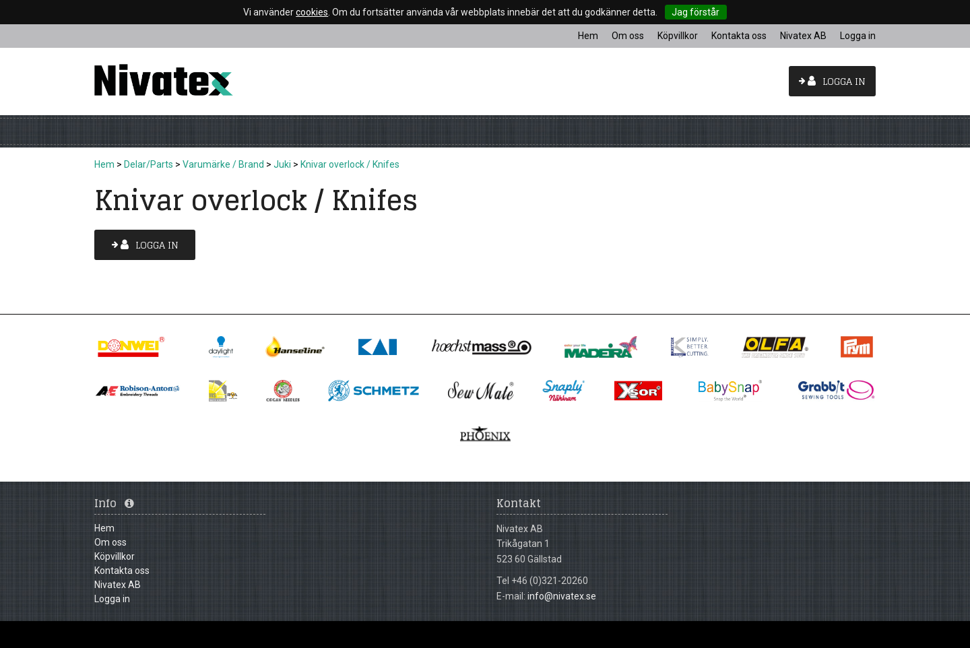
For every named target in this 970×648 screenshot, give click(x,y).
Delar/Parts (148, 164)
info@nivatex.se (561, 596)
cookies (312, 12)
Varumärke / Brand (223, 164)
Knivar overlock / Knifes (349, 164)
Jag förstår (695, 12)
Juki (282, 164)
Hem (104, 164)
